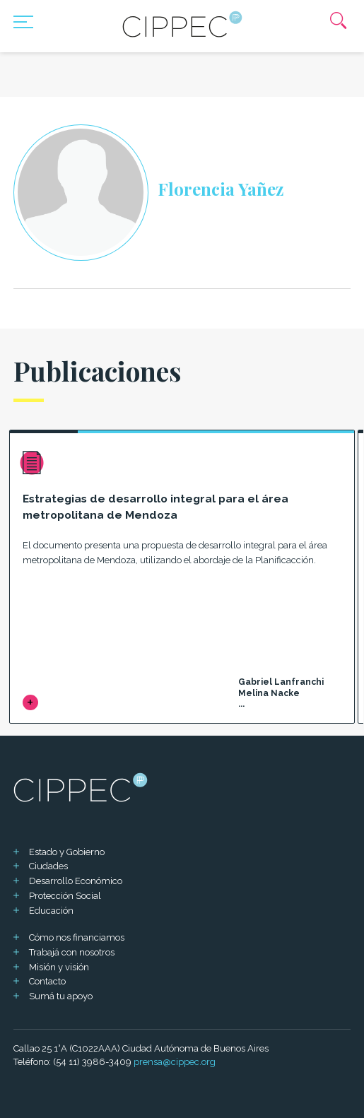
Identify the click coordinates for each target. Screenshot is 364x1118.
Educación (51, 910)
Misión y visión (59, 967)
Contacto (47, 981)
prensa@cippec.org (175, 1062)
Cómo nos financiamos (76, 937)
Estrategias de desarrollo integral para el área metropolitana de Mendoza (155, 507)
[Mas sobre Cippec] (182, 24)
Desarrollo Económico (75, 881)
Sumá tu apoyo (61, 996)
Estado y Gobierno (67, 852)
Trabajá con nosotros (72, 952)
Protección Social (65, 895)
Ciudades (48, 866)
